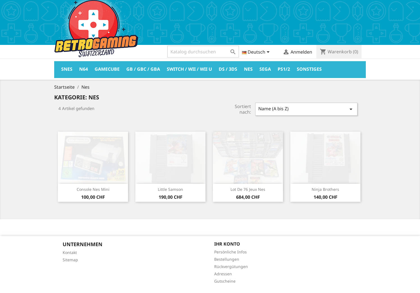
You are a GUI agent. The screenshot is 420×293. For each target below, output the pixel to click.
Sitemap (70, 259)
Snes (66, 69)
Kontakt (70, 252)
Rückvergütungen (231, 266)
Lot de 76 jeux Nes (247, 189)
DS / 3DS (228, 69)
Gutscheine (225, 281)
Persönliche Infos (230, 252)
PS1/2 (284, 69)
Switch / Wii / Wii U (189, 69)
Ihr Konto (227, 244)
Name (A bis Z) (306, 109)
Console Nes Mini (93, 189)
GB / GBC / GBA (143, 69)
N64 (83, 69)
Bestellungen (226, 259)
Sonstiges (309, 69)
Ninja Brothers (325, 189)
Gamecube (107, 69)
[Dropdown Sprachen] (256, 52)
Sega (265, 69)
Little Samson (170, 189)
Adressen (223, 273)
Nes (248, 69)
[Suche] (203, 52)
